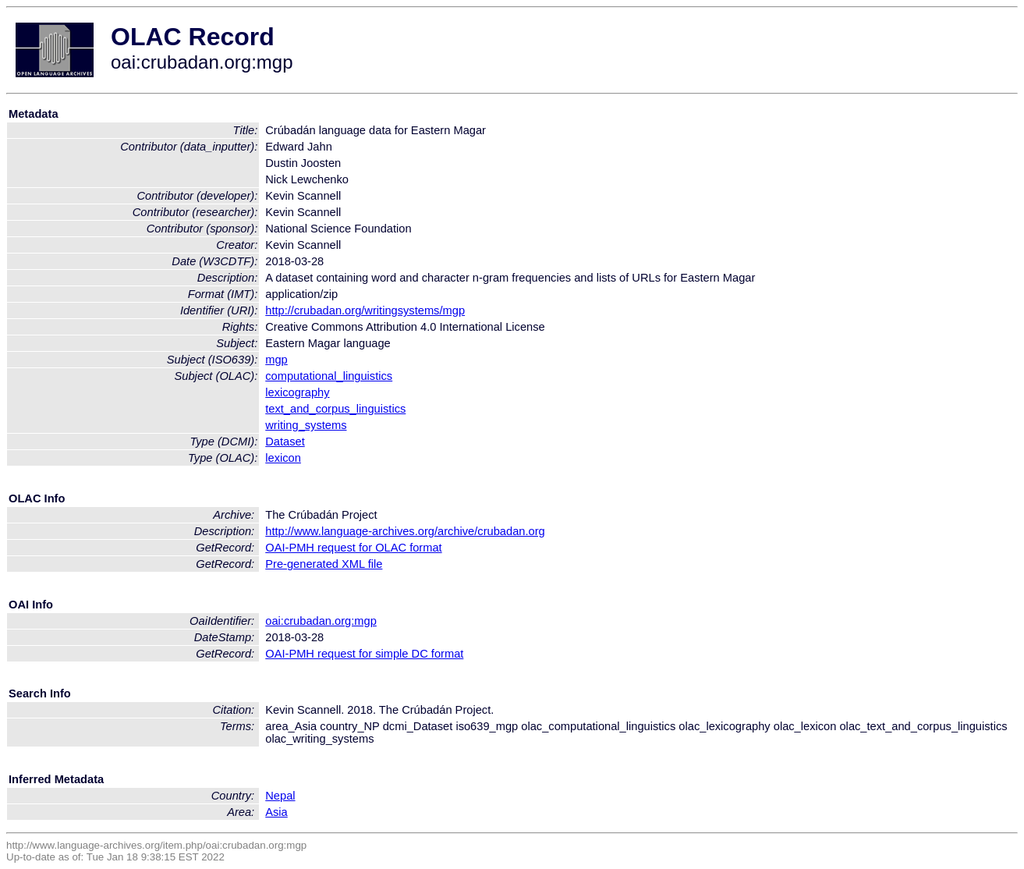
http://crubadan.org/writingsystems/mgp (365, 310)
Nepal (280, 795)
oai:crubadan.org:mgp (321, 621)
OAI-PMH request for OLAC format (353, 547)
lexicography (297, 392)
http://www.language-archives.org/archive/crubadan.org (404, 531)
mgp (276, 359)
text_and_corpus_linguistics (335, 409)
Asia (276, 812)
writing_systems (305, 425)
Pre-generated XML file (323, 564)
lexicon (283, 458)
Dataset (285, 441)
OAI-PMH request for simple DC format (364, 653)
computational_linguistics (328, 376)
